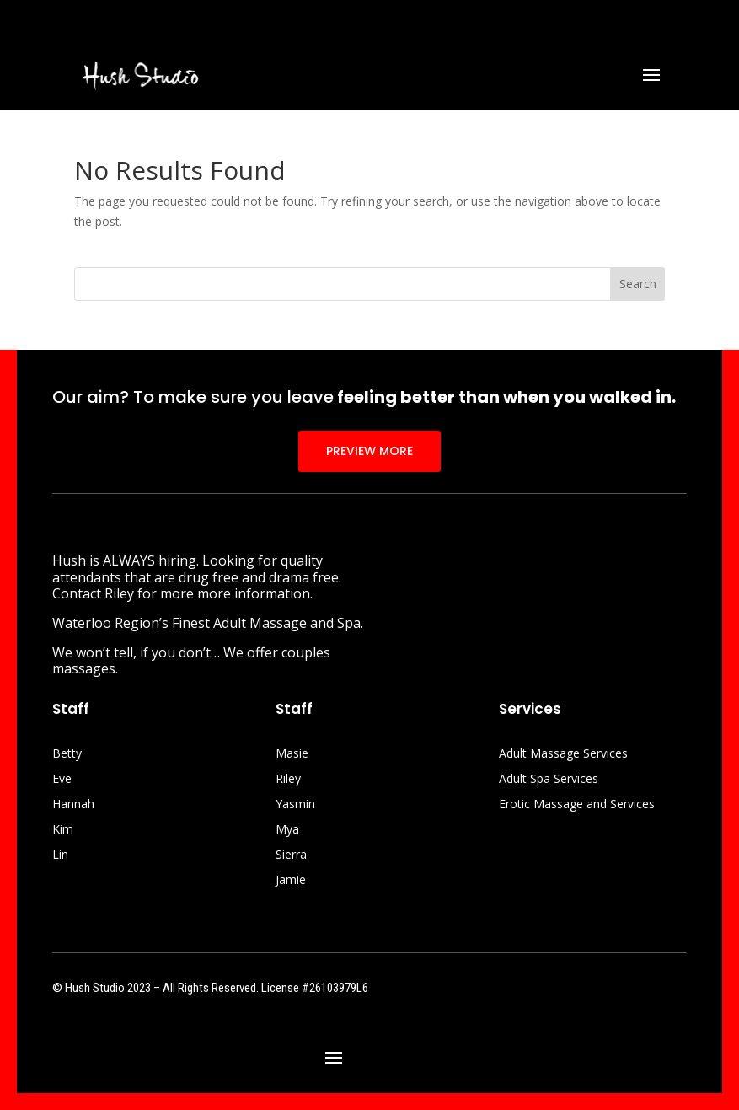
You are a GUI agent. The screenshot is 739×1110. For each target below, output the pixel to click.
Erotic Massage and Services (577, 805)
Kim (62, 830)
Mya (287, 830)
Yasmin (295, 805)
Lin (60, 855)
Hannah (73, 805)
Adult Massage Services (563, 754)
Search (637, 284)
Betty (67, 754)
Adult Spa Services (548, 779)
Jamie (291, 880)
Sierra (291, 855)
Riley (288, 779)
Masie (292, 754)
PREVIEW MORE (369, 450)
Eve (62, 779)
